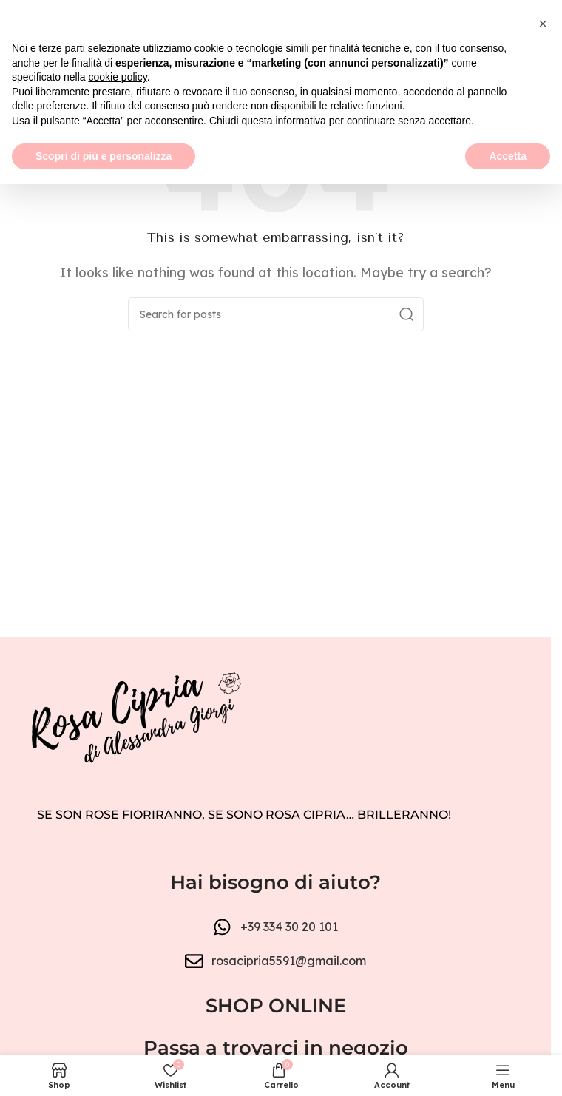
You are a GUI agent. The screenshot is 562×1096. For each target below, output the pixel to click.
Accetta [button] (508, 1067)
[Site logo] (275, 65)
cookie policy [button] (118, 989)
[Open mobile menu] (18, 66)
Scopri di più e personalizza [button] (103, 1067)
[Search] (276, 314)
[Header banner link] (275, 22)
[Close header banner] (532, 22)
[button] (543, 935)
